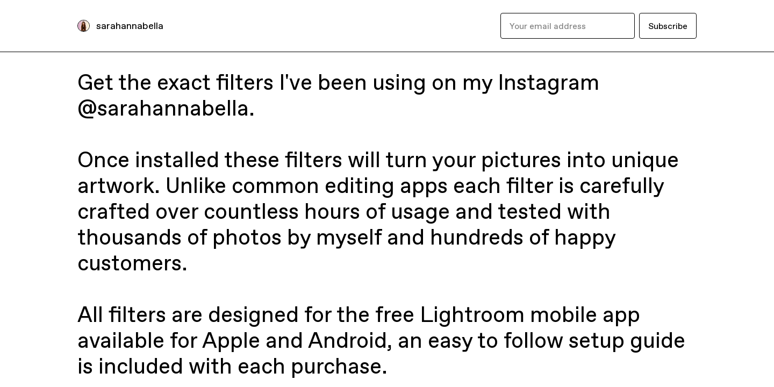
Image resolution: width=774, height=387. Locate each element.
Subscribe (667, 26)
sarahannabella (129, 25)
